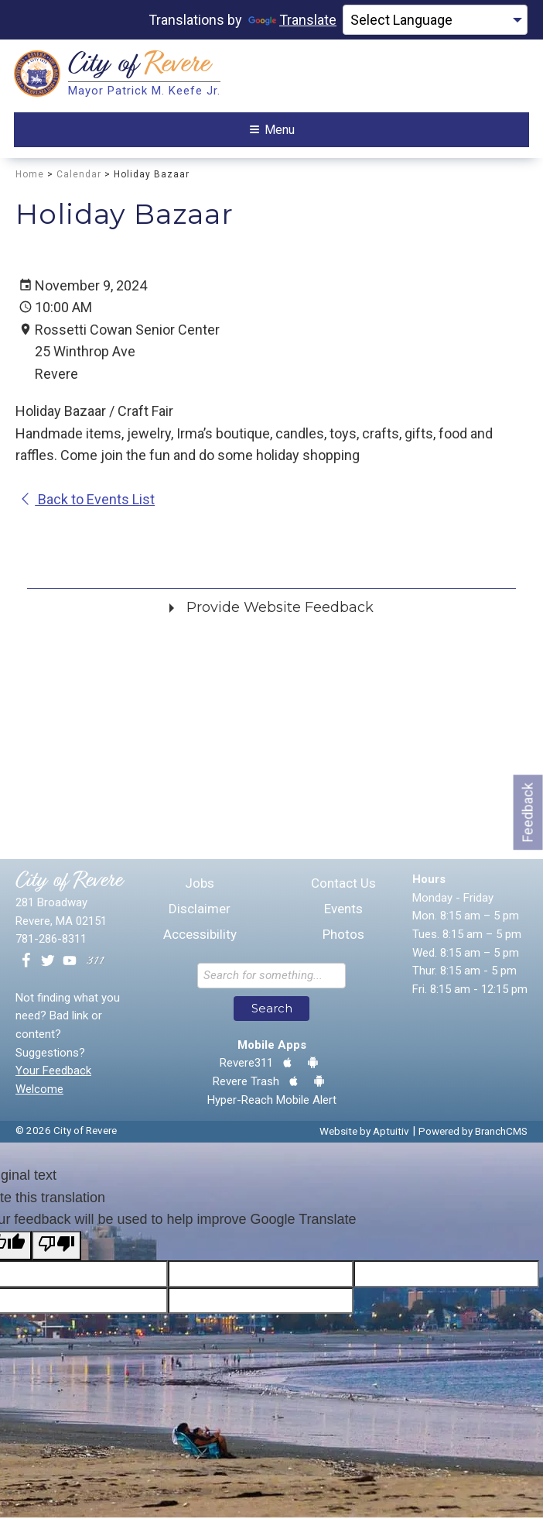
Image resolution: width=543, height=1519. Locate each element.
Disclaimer (200, 910)
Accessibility (200, 936)
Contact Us (343, 885)
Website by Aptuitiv (364, 1133)
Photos (343, 936)
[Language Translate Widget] (435, 20)
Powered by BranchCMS (473, 1133)
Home (29, 175)
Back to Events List (87, 501)
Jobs (199, 885)
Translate (292, 20)
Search (271, 1010)
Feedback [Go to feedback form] (528, 812)
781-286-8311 (51, 941)
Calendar (78, 175)
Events (343, 910)
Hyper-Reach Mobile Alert (271, 1101)
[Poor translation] (56, 1247)
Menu (272, 130)
